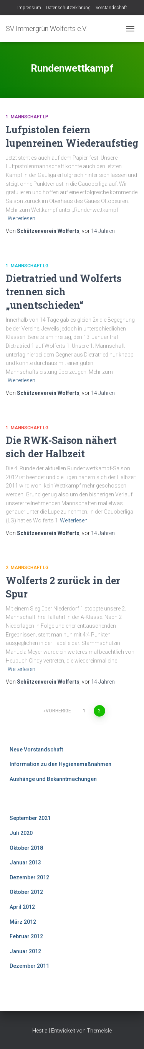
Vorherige (58, 711)
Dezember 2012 (29, 877)
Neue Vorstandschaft (36, 749)
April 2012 (22, 907)
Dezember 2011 (29, 966)
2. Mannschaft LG (27, 567)
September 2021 (30, 818)
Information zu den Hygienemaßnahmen (60, 764)
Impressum (29, 7)
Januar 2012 (25, 951)
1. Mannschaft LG (27, 265)
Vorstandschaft (111, 7)
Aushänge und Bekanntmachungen (53, 779)
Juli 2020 (21, 833)
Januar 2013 (25, 862)
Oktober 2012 (26, 892)
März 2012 (23, 922)
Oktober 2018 (26, 848)
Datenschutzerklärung (68, 7)
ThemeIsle (99, 1031)
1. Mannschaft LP (27, 116)
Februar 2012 (26, 936)
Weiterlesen (21, 218)
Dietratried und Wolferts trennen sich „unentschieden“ (63, 291)
